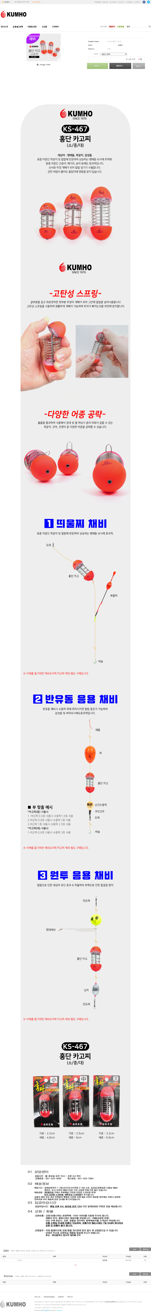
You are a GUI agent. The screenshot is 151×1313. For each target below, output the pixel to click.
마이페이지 (113, 2)
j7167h (19, 1260)
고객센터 (137, 2)
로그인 (98, 2)
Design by (56, 1310)
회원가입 (105, 2)
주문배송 (129, 2)
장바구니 (122, 2)
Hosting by (41, 1310)
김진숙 (64, 1304)
